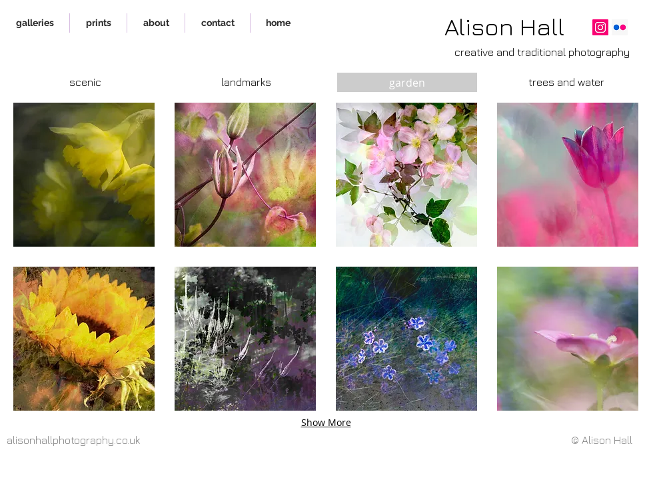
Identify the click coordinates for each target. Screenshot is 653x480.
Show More (326, 422)
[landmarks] (246, 82)
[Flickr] (620, 27)
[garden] (407, 82)
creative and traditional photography (542, 52)
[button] (84, 175)
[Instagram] (600, 27)
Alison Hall (504, 26)
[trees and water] (566, 82)
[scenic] (85, 82)
